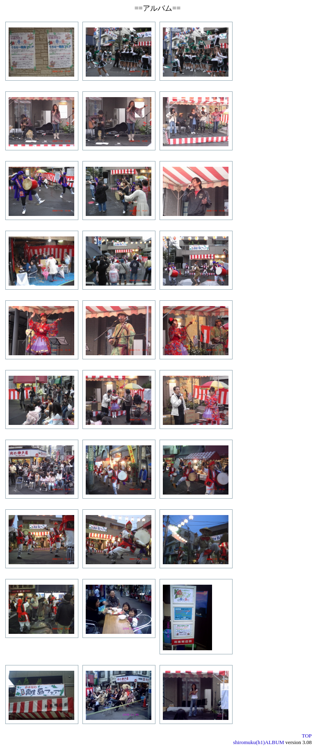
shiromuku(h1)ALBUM (258, 742)
